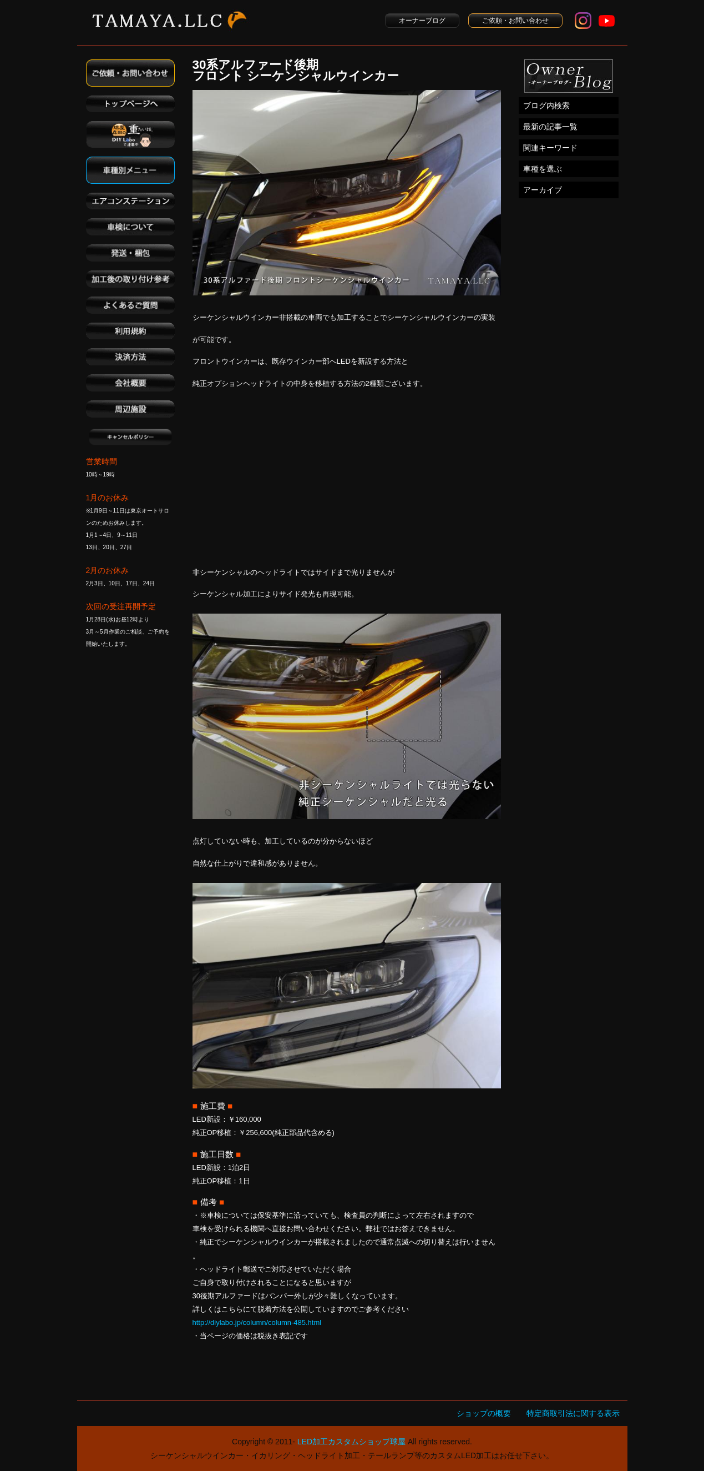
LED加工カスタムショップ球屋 (351, 1441)
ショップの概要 (484, 1413)
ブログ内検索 (546, 105)
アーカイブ (542, 189)
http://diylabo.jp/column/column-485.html (257, 1322)
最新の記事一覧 (550, 126)
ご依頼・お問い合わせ (515, 20)
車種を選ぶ (542, 168)
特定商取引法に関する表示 (573, 1413)
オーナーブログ (422, 20)
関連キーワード (550, 147)
